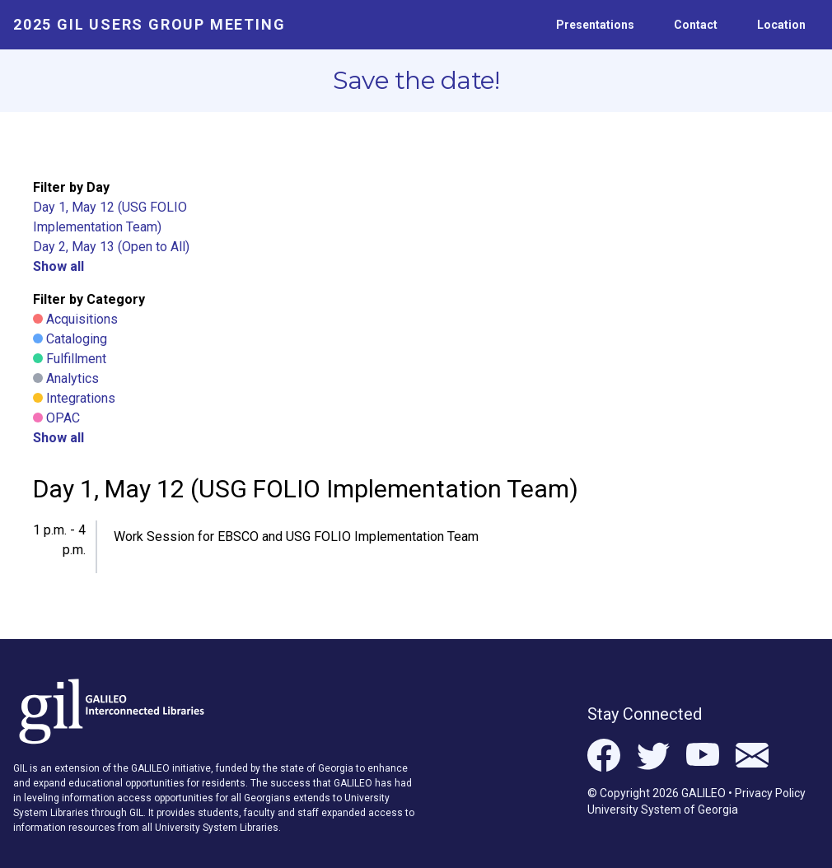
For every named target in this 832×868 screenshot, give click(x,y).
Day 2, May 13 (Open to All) (111, 246)
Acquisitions (82, 319)
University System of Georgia (662, 809)
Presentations (595, 24)
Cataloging (76, 339)
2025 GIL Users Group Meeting (149, 24)
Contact (695, 24)
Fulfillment (76, 358)
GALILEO (703, 793)
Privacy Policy (770, 793)
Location (781, 24)
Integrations (80, 398)
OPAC (63, 418)
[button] (299, 540)
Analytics (72, 378)
